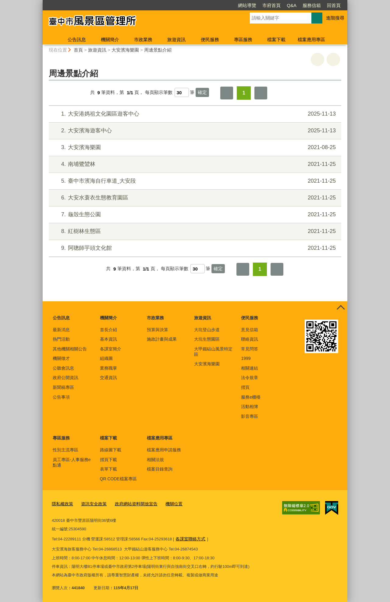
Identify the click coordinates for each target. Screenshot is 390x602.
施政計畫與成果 (162, 339)
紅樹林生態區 (194, 231)
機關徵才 (61, 358)
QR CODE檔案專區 (118, 478)
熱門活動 (61, 339)
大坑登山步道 (207, 329)
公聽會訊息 (63, 368)
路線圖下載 (110, 449)
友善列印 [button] (317, 59)
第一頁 (226, 93)
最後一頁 (260, 93)
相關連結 (249, 368)
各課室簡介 (110, 348)
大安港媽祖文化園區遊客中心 (194, 113)
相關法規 (155, 459)
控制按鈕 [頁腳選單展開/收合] (340, 308)
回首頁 (299, 5)
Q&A (256, 5)
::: (40, 2)
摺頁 (245, 387)
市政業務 (143, 39)
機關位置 (167, 504)
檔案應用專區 (311, 39)
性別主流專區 (65, 449)
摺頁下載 (108, 459)
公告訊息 (77, 39)
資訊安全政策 (91, 504)
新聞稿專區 (63, 387)
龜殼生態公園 (194, 214)
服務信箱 (277, 5)
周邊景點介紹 (158, 49)
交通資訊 (108, 377)
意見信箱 (249, 329)
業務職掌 (108, 368)
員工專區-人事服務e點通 (71, 462)
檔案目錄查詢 (159, 469)
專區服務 (243, 39)
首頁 (78, 49)
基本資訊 (108, 339)
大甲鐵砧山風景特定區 (213, 351)
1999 (245, 358)
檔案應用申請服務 (164, 449)
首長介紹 (108, 329)
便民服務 (210, 39)
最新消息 (61, 329)
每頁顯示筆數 (158, 92)
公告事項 (61, 397)
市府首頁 (236, 5)
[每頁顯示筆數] (182, 92)
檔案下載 (276, 39)
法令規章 (249, 377)
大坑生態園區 (207, 339)
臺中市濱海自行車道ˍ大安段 (194, 181)
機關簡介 (110, 39)
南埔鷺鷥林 (194, 164)
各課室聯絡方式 (189, 538)
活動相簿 (249, 406)
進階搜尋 (335, 17)
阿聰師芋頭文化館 (194, 248)
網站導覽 (212, 5)
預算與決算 (157, 329)
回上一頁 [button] (333, 59)
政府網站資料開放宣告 (131, 504)
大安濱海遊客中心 (194, 130)
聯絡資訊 (249, 339)
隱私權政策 (62, 504)
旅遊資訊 (176, 39)
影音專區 (249, 416)
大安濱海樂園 (125, 49)
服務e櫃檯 (251, 397)
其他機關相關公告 (70, 348)
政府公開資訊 (65, 377)
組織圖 (106, 358)
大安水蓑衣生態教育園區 (194, 197)
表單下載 (108, 469)
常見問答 (249, 348)
